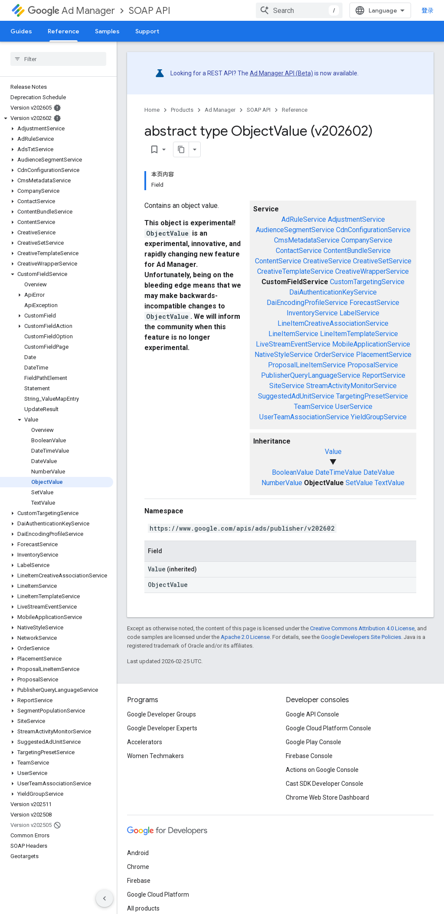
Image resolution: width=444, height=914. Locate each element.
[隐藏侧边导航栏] (104, 898)
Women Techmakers (155, 755)
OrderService (334, 354)
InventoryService (312, 313)
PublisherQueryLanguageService (310, 375)
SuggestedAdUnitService (296, 396)
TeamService (313, 406)
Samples (107, 31)
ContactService (299, 250)
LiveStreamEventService (293, 344)
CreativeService (327, 261)
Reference (294, 110)
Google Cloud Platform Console (328, 728)
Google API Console (312, 714)
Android (138, 852)
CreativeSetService (382, 261)
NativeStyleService (284, 354)
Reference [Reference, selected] (63, 31)
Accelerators (144, 742)
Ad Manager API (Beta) (281, 73)
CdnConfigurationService (373, 230)
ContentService (278, 261)
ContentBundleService (357, 250)
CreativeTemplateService (295, 271)
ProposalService (372, 365)
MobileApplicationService (371, 344)
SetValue (359, 483)
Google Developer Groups (161, 714)
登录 (427, 10)
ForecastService (374, 302)
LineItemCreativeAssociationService (333, 323)
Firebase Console (309, 755)
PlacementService (383, 354)
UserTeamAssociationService (304, 417)
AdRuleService (303, 219)
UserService (353, 406)
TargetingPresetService (372, 396)
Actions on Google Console (322, 769)
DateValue (379, 472)
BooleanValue (292, 472)
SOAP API (149, 10)
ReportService (383, 375)
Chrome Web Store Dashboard (327, 797)
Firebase (138, 880)
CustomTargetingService (367, 282)
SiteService (286, 386)
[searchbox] (58, 59)
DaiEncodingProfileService (307, 302)
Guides (21, 31)
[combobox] (299, 10)
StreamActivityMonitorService (351, 386)
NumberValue (281, 483)
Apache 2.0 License (245, 637)
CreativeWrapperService (372, 271)
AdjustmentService (356, 219)
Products (182, 110)
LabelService (359, 313)
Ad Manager (71, 10)
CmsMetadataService (307, 240)
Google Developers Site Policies (361, 637)
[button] (56, 118)
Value (333, 451)
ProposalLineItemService (307, 365)
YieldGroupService (379, 417)
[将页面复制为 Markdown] (181, 149)
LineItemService (293, 334)
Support (147, 31)
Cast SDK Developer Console (324, 783)
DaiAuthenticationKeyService (333, 292)
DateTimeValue (338, 472)
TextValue (390, 483)
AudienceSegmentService (295, 230)
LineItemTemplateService (359, 334)
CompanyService (366, 240)
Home (152, 110)
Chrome (138, 866)
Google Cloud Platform (158, 894)
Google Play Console (313, 742)
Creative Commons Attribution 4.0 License (362, 628)
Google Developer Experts (162, 728)
